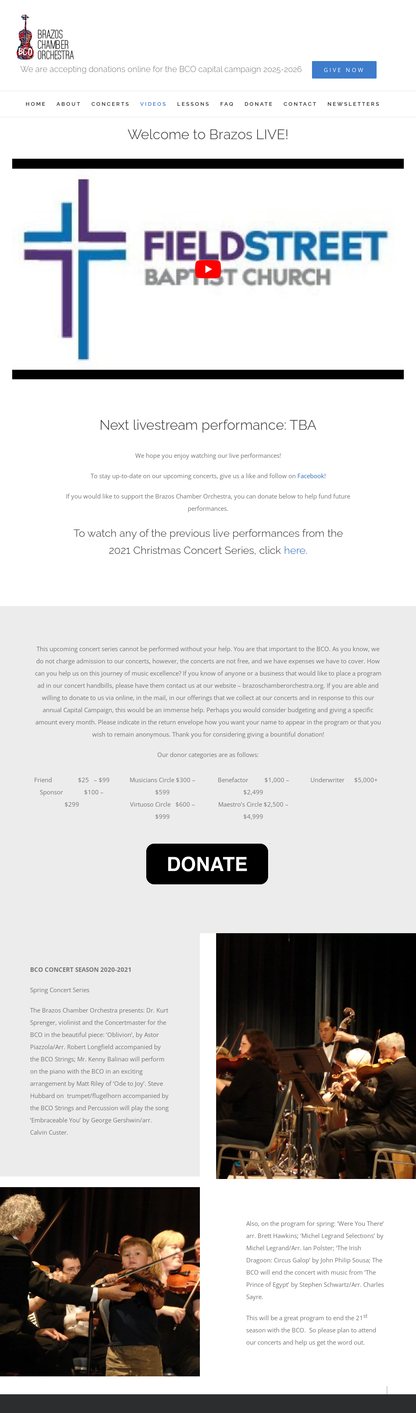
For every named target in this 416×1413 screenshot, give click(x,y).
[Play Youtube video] (208, 269)
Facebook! (311, 476)
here (295, 550)
